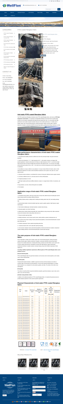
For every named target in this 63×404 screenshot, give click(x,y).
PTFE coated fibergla (55, 368)
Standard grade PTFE (33, 368)
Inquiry (5, 15)
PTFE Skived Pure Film (8, 64)
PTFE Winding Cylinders (8, 59)
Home (5, 12)
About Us (12, 12)
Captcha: (34, 388)
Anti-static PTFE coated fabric (31, 349)
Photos (47, 12)
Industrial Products (21, 12)
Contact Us (13, 15)
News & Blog (39, 12)
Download (54, 12)
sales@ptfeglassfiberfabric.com (30, 5)
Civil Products (31, 12)
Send (37, 394)
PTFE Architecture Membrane (9, 62)
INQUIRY (43, 55)
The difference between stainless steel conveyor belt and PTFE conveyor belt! (24, 396)
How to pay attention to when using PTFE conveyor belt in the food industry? (24, 389)
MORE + (4, 395)
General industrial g (21, 368)
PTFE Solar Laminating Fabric (9, 47)
